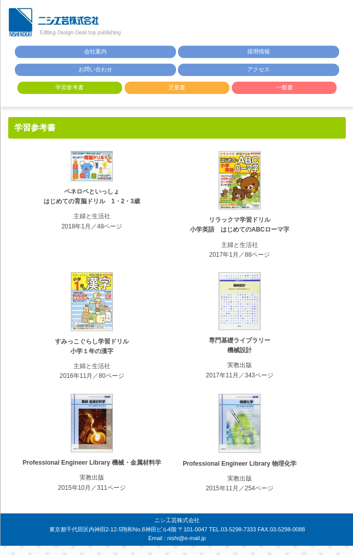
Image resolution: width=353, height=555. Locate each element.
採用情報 (258, 51)
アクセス (258, 69)
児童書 (176, 87)
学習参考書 (69, 87)
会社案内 (95, 51)
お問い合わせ (95, 69)
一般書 (284, 87)
